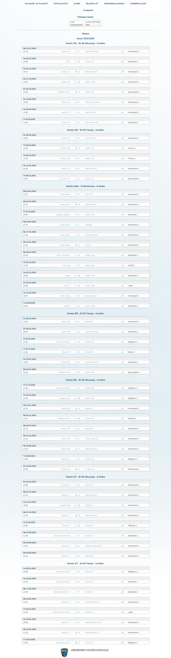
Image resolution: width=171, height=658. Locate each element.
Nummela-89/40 (92, 51)
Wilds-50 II (89, 556)
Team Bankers (91, 296)
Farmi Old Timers (92, 102)
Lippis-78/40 (90, 82)
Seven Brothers (91, 235)
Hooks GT (89, 485)
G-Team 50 (65, 485)
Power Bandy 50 (63, 582)
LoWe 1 (88, 245)
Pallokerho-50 (91, 495)
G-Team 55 (89, 469)
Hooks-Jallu (65, 194)
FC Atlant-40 (64, 148)
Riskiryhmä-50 (91, 515)
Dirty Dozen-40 (91, 122)
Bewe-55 (89, 322)
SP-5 (68, 61)
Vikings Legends (63, 215)
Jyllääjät (88, 225)
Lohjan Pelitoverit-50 (93, 546)
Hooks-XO (65, 51)
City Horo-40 (90, 112)
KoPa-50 (66, 525)
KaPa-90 (88, 194)
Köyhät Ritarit (90, 204)
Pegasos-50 (65, 505)
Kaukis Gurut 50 (63, 572)
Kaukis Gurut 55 (63, 342)
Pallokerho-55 (64, 372)
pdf (122, 51)
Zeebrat (66, 306)
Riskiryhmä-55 (64, 418)
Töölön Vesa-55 (91, 332)
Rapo (67, 275)
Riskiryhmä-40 (91, 72)
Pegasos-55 (65, 398)
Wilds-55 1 (65, 459)
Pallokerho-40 (64, 92)
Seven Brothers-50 (62, 536)
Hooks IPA (65, 322)
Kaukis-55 (89, 428)
